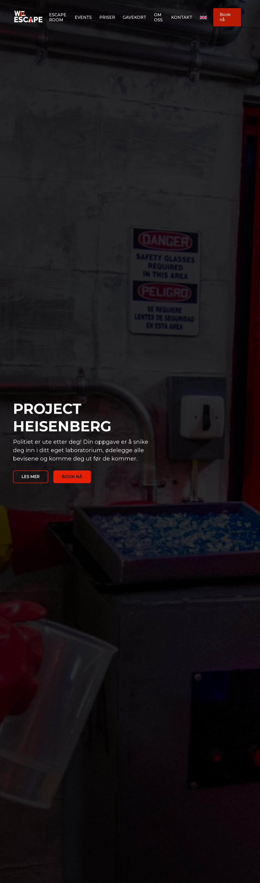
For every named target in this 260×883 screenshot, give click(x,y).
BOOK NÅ (72, 476)
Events (83, 17)
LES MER (31, 476)
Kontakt (181, 17)
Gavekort (134, 17)
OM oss (158, 17)
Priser (107, 17)
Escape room (57, 17)
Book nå (225, 17)
